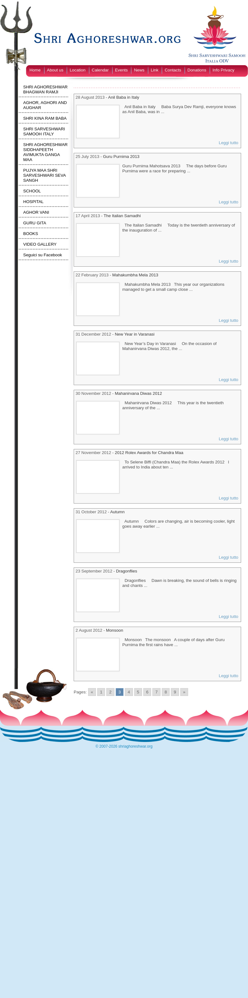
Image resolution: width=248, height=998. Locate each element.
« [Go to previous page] (92, 692)
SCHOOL (32, 191)
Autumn (117, 511)
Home (35, 70)
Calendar (100, 70)
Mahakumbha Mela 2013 (135, 275)
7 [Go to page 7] (156, 692)
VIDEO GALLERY (39, 244)
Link (154, 70)
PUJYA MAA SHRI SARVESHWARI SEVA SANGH (44, 175)
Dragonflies (126, 571)
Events (121, 70)
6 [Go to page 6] (147, 692)
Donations (196, 70)
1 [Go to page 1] (101, 692)
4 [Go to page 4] (129, 692)
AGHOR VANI (36, 212)
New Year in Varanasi (134, 334)
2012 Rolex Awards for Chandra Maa (149, 452)
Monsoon (114, 630)
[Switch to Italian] (37, 60)
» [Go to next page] (184, 692)
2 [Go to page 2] (110, 692)
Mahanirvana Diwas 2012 (138, 393)
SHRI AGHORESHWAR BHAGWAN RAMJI (45, 89)
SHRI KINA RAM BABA (45, 118)
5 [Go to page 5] (138, 692)
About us (55, 70)
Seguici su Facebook (42, 255)
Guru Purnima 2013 (121, 156)
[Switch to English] (53, 60)
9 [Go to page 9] (175, 692)
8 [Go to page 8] (166, 692)
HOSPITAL (33, 201)
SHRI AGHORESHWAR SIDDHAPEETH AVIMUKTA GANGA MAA (45, 152)
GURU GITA (34, 223)
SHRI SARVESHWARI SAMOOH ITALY (44, 131)
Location (77, 70)
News (139, 70)
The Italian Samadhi (122, 215)
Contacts (173, 70)
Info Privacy (224, 70)
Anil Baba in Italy (123, 97)
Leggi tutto (228, 142)
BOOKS (30, 233)
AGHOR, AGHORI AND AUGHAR (45, 105)
